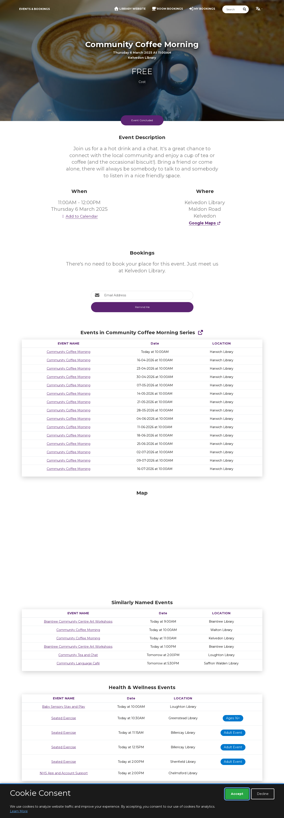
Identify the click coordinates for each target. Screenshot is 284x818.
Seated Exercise (63, 718)
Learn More (19, 811)
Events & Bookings (34, 9)
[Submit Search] (244, 9)
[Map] (142, 544)
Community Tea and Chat (78, 655)
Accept (237, 794)
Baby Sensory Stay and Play (63, 707)
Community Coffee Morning (68, 352)
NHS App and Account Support (64, 773)
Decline (263, 794)
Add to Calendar (79, 216)
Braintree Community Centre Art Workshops (78, 622)
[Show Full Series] (200, 333)
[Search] (231, 9)
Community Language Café (78, 663)
